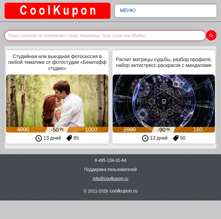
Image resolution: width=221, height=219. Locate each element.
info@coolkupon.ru (110, 178)
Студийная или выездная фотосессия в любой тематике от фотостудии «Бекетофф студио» (57, 62)
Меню (166, 10)
